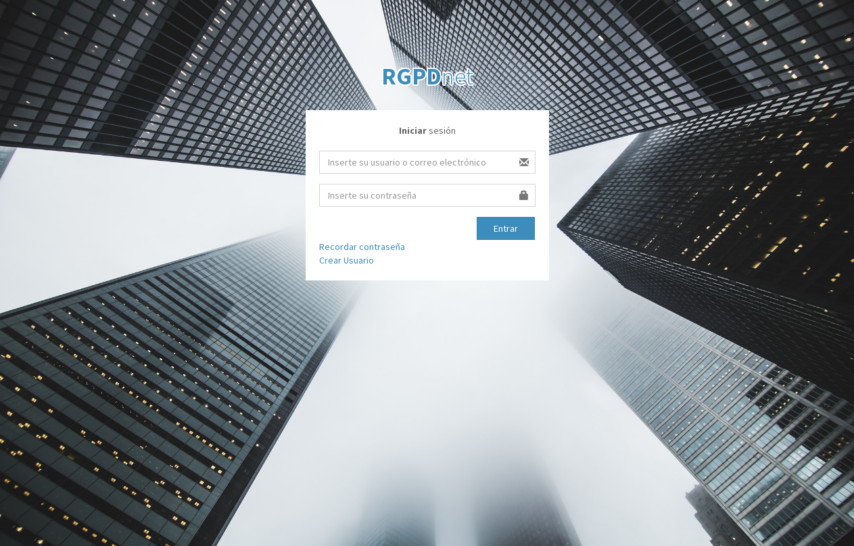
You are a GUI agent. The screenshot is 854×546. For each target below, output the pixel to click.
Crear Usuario (346, 260)
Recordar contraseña (362, 247)
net (427, 76)
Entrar (506, 228)
